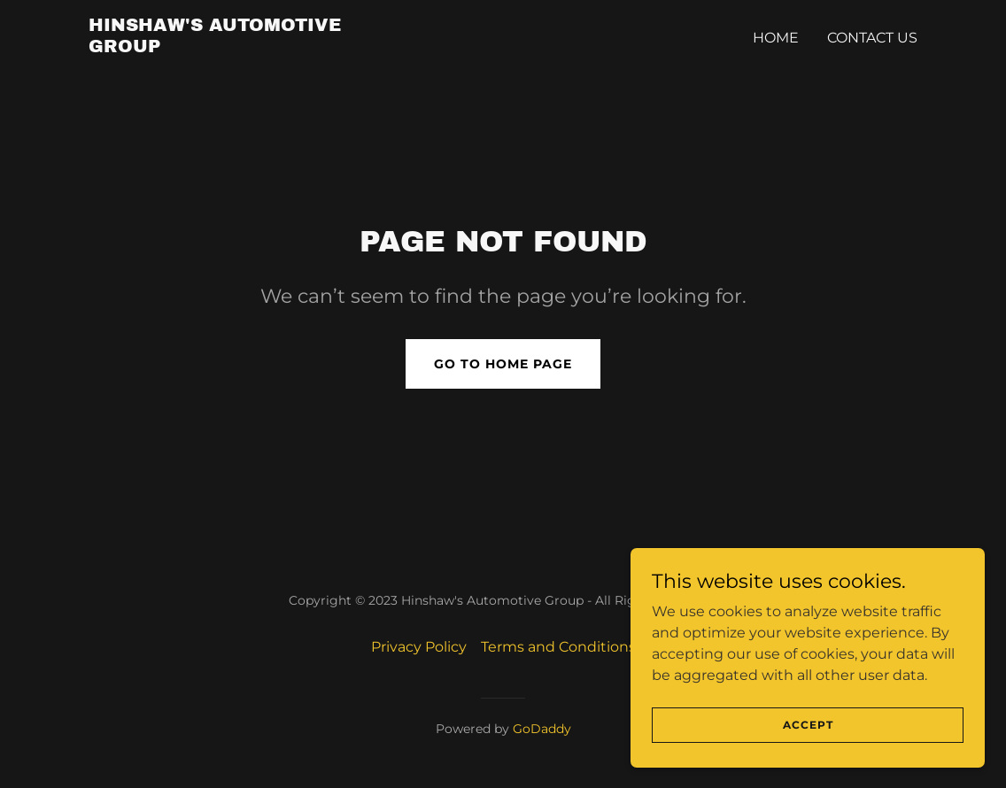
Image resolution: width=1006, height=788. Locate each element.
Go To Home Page (503, 364)
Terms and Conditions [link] (558, 646)
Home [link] (776, 37)
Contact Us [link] (872, 37)
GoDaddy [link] (542, 729)
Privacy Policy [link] (419, 646)
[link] (234, 47)
